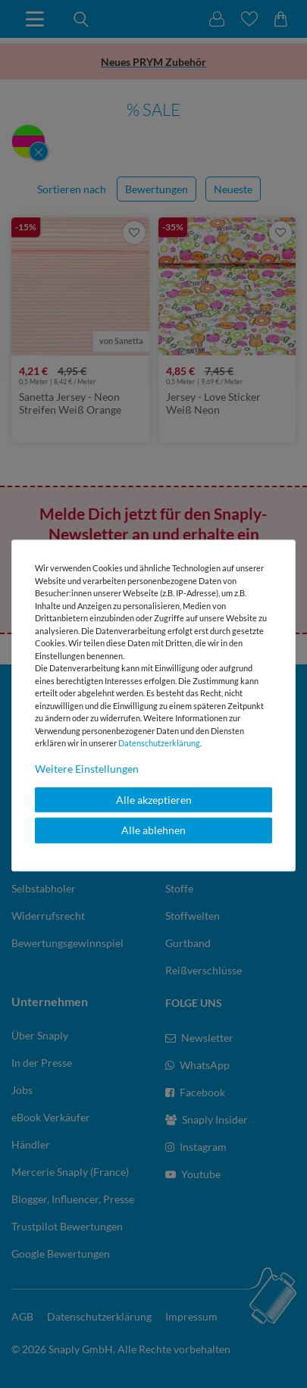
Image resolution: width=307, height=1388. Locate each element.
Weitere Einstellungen (87, 768)
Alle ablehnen (153, 830)
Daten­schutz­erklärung (159, 743)
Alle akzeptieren (154, 799)
